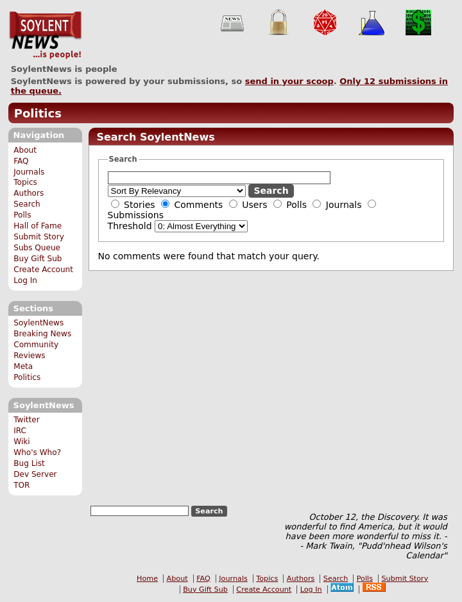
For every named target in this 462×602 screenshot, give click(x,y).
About (25, 150)
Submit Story (38, 236)
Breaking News (42, 333)
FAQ (20, 161)
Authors (28, 193)
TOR (21, 485)
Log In (25, 280)
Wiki (21, 441)
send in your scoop (289, 81)
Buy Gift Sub (37, 258)
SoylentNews (45, 35)
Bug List (29, 463)
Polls (22, 215)
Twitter (26, 419)
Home (147, 578)
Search (26, 204)
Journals (28, 172)
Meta (23, 366)
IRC (19, 430)
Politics (38, 113)
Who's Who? (37, 452)
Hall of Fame (37, 225)
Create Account (43, 269)
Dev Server (34, 474)
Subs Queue (36, 247)
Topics (25, 182)
